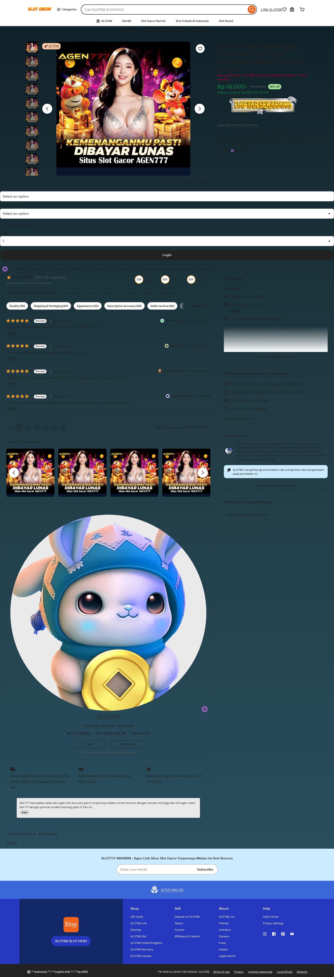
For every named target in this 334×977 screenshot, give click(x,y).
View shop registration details (247, 514)
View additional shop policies (275, 485)
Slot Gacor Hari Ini (153, 21)
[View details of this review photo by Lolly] (30, 473)
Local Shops (284, 971)
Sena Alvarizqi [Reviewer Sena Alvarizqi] (172, 370)
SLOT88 (128, 30)
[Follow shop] (128, 744)
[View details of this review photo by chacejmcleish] (82, 473)
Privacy (239, 971)
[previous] (14, 473)
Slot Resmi (226, 21)
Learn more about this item (275, 356)
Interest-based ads (260, 971)
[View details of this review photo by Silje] (134, 473)
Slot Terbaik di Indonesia (192, 21)
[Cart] (302, 9)
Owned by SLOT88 (98, 726)
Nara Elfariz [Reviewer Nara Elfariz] (177, 345)
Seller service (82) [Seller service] (162, 306)
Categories (66, 9)
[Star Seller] (232, 151)
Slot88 (126, 21)
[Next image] (200, 109)
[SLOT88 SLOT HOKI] (71, 924)
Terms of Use (221, 971)
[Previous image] (47, 109)
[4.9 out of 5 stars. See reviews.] (244, 151)
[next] (203, 473)
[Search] (252, 9)
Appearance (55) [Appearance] (88, 306)
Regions (302, 971)
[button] (204, 709)
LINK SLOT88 (271, 10)
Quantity (6, 233)
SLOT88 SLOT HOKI (71, 941)
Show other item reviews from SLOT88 (181, 427)
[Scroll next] (185, 306)
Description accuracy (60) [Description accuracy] (124, 306)
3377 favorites (47, 833)
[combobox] (164, 9)
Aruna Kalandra (181, 396)
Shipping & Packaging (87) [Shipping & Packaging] (51, 306)
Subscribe (205, 869)
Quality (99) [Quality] (17, 306)
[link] (10, 427)
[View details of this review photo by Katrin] (186, 473)
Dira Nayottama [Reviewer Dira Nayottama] (175, 320)
